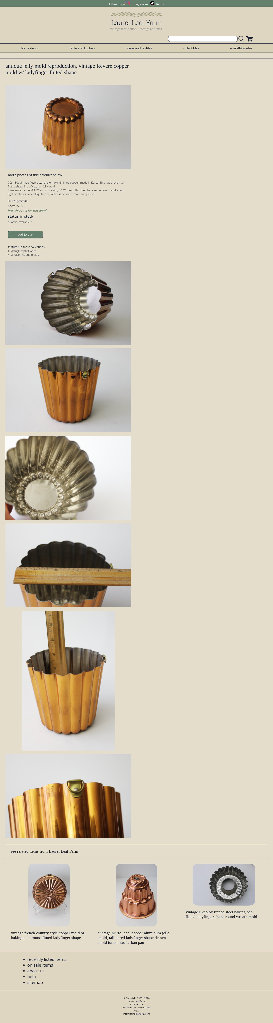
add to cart (25, 234)
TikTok (160, 4)
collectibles (191, 48)
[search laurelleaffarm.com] (242, 39)
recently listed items (46, 959)
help (31, 976)
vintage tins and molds (25, 255)
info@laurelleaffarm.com (136, 1013)
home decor (29, 48)
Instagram (137, 4)
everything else (241, 48)
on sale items (40, 965)
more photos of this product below (35, 175)
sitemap (35, 982)
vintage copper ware (23, 251)
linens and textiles (139, 48)
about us (35, 971)
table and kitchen (82, 48)
